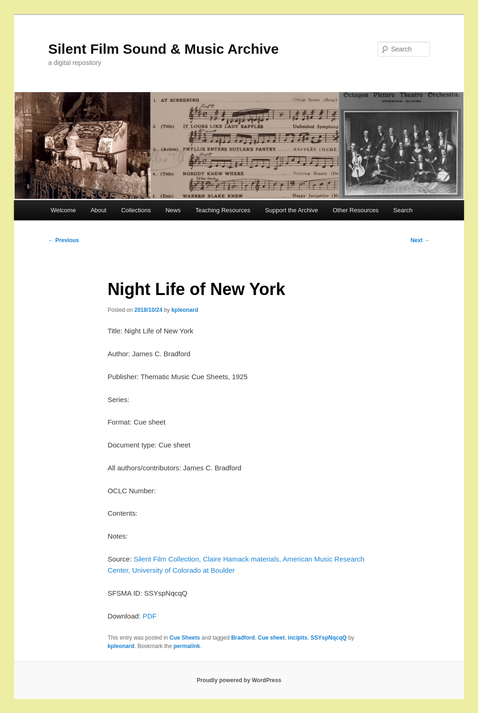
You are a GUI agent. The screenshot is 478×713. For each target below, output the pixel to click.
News (173, 210)
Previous (63, 240)
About (98, 210)
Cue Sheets (184, 637)
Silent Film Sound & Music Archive (163, 49)
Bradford (243, 637)
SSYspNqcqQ (328, 637)
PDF (149, 616)
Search (403, 210)
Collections (136, 210)
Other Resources (356, 210)
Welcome (63, 210)
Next (419, 240)
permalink (187, 646)
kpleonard (184, 310)
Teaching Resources (222, 210)
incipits (298, 637)
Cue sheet (271, 637)
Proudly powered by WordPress (239, 680)
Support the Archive (291, 210)
